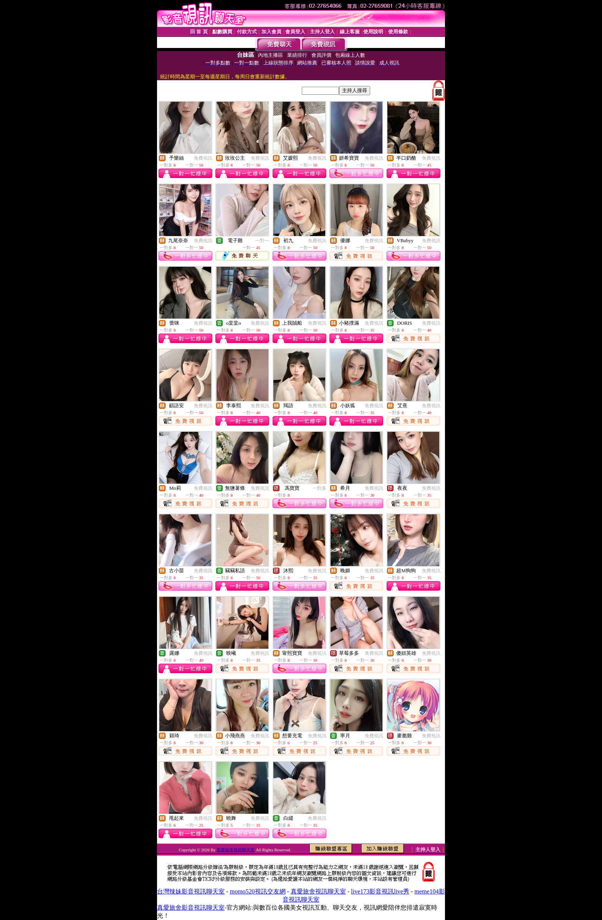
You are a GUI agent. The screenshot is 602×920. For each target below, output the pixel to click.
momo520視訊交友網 (258, 891)
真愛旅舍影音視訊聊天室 (191, 907)
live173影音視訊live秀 (380, 891)
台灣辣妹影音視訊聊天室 (191, 891)
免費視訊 (203, 158)
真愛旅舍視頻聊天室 (236, 849)
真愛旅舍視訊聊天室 (318, 891)
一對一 (262, 240)
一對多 (319, 488)
